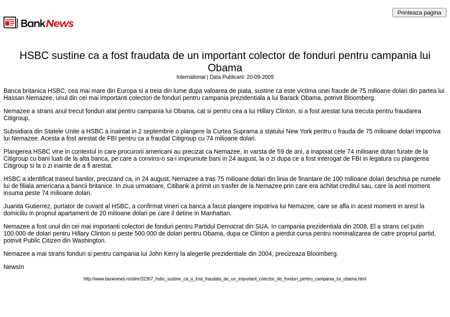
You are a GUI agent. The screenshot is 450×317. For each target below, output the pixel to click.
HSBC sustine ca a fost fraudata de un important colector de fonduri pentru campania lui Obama (224, 61)
